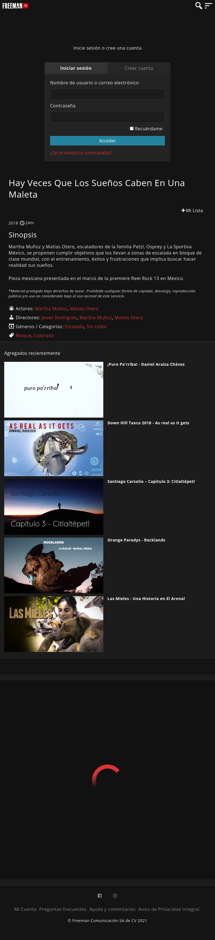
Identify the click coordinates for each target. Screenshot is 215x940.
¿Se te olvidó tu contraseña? (81, 153)
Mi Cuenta (25, 909)
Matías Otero (84, 308)
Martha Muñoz (51, 308)
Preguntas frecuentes (63, 909)
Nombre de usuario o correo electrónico (94, 83)
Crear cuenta (139, 68)
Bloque (23, 335)
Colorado (44, 335)
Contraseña (63, 106)
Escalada (74, 326)
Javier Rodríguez (59, 317)
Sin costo (96, 326)
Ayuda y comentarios (112, 909)
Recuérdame (146, 129)
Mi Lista (191, 210)
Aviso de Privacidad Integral (168, 909)
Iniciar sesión (76, 68)
